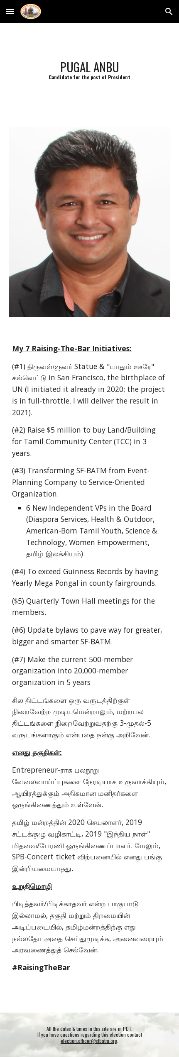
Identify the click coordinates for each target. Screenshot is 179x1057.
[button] (10, 11)
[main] (89, 69)
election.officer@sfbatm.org (89, 1040)
